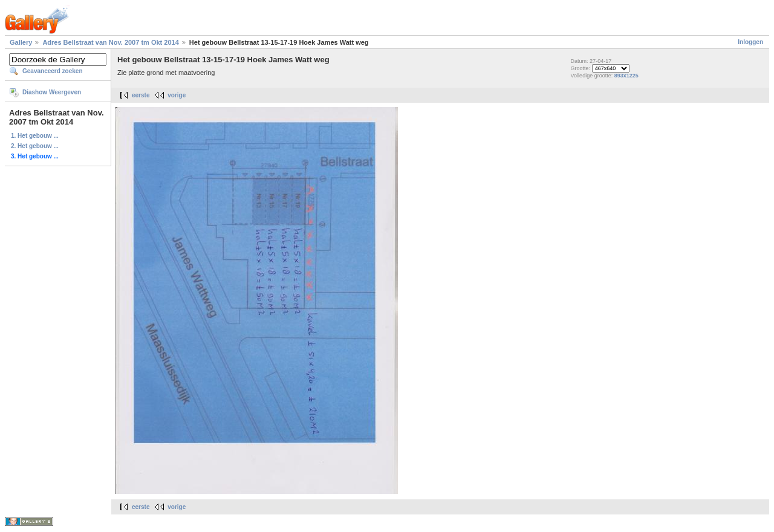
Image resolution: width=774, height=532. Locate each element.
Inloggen (750, 42)
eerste (140, 95)
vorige (176, 95)
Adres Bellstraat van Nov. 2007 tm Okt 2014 (110, 42)
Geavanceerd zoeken (52, 71)
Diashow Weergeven (51, 92)
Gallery (21, 42)
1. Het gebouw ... (35, 135)
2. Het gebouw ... (35, 146)
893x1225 (626, 76)
